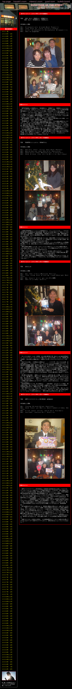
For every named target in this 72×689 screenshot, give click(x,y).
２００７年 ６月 (7, 582)
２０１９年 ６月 (7, 234)
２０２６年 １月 (7, 43)
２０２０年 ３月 (7, 212)
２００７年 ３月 (7, 589)
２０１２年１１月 (7, 425)
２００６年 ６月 (7, 611)
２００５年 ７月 (7, 637)
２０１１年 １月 (7, 478)
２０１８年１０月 (7, 253)
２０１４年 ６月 (7, 379)
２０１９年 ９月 (7, 227)
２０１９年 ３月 (7, 241)
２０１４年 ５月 (7, 381)
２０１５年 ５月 (7, 352)
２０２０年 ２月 (7, 215)
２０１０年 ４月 (7, 500)
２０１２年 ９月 (7, 430)
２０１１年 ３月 (7, 473)
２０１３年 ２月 (7, 418)
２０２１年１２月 (7, 162)
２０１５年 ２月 (7, 360)
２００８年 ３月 (7, 560)
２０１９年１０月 (7, 224)
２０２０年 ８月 (7, 200)
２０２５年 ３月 (7, 67)
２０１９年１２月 (7, 220)
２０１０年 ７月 (7, 493)
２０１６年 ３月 (7, 328)
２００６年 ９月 (7, 604)
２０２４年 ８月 (7, 84)
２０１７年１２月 (7, 278)
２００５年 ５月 (7, 642)
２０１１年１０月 (7, 456)
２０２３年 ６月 (7, 118)
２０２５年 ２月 (7, 70)
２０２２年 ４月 (7, 152)
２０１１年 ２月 (7, 476)
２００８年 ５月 (7, 555)
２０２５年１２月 (7, 46)
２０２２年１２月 (7, 133)
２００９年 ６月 (7, 524)
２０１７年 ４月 (7, 297)
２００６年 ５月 (7, 613)
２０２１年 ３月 (7, 183)
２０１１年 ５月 (7, 468)
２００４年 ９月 (7, 662)
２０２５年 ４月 (7, 65)
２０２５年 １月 (7, 72)
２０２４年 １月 (7, 101)
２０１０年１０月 (7, 485)
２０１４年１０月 (7, 369)
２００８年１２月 (7, 538)
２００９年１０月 (7, 514)
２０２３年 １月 (7, 130)
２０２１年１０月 (7, 166)
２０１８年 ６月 (7, 263)
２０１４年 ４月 (7, 384)
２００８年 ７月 (7, 551)
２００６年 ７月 (7, 608)
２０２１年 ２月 (7, 186)
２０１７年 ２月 (7, 302)
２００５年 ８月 (7, 635)
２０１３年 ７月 (7, 406)
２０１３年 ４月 (7, 413)
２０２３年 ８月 (7, 113)
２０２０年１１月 (7, 193)
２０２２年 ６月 (7, 147)
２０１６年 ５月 (7, 323)
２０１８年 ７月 (7, 261)
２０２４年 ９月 (7, 82)
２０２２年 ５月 (7, 150)
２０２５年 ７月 (7, 58)
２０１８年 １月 (7, 275)
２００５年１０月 (7, 630)
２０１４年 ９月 (7, 372)
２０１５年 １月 (7, 362)
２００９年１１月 (7, 512)
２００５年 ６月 (7, 640)
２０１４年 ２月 (7, 389)
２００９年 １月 (7, 536)
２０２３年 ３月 (7, 125)
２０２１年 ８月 (7, 171)
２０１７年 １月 (7, 304)
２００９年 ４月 (7, 529)
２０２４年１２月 (7, 75)
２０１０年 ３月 (7, 502)
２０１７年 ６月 (7, 292)
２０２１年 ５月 (7, 178)
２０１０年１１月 (7, 483)
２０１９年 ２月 (7, 244)
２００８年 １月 (7, 565)
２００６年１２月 (7, 596)
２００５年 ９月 (7, 633)
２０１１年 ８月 (7, 461)
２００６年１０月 (7, 601)
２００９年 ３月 (7, 531)
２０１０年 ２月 (7, 505)
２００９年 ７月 (7, 522)
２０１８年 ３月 (7, 270)
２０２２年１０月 (7, 137)
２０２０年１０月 (7, 195)
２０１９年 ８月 (7, 229)
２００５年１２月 (7, 625)
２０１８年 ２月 (7, 273)
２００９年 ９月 (7, 517)
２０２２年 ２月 (7, 157)
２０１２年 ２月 (7, 447)
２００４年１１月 (7, 657)
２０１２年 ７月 (7, 435)
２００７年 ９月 (7, 575)
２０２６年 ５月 (7, 34)
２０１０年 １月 (7, 507)
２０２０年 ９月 (7, 198)
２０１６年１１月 (7, 309)
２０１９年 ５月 (7, 236)
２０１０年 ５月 (7, 497)
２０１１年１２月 (7, 451)
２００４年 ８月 (7, 664)
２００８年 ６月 (7, 553)
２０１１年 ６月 (7, 466)
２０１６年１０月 (7, 311)
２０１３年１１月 (7, 396)
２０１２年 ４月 (7, 442)
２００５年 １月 (7, 652)
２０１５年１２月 (7, 336)
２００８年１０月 (7, 543)
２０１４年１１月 (7, 367)
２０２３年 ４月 (7, 123)
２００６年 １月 (7, 623)
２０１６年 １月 (7, 333)
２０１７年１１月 (7, 280)
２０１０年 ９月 (7, 488)
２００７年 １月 (7, 594)
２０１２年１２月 (7, 422)
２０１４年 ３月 (7, 386)
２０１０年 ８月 (7, 490)
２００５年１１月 (7, 628)
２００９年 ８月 (7, 519)
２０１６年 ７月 (7, 319)
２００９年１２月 (7, 509)
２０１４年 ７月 (7, 377)
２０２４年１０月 (7, 79)
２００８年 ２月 (7, 563)
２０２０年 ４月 (7, 210)
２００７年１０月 (7, 572)
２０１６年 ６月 (7, 321)
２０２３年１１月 (7, 106)
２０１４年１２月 (7, 365)
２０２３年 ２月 (7, 128)
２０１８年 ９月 (7, 256)
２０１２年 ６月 (7, 437)
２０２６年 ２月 (7, 41)
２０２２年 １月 (7, 159)
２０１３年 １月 (7, 420)
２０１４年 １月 (7, 391)
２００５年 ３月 (7, 647)
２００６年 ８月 (7, 606)
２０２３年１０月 (7, 108)
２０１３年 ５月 (7, 410)
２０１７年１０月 (7, 282)
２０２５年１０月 (7, 50)
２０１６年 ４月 (7, 326)
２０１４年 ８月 (7, 374)
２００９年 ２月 (7, 534)
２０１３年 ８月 (7, 403)
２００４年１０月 (7, 659)
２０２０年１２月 (7, 191)
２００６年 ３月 (7, 618)
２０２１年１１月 (7, 164)
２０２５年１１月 (7, 48)
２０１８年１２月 (7, 249)
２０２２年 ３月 (7, 154)
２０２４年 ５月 (7, 92)
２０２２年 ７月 (7, 145)
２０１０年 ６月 (7, 495)
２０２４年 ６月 (7, 89)
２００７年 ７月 (7, 579)
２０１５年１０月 (7, 340)
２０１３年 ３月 (7, 415)
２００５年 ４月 (7, 645)
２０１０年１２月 (7, 480)
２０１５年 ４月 (7, 355)
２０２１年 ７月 (7, 174)
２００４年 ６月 (7, 669)
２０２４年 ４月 (7, 94)
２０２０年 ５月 (7, 207)
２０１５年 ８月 (7, 345)
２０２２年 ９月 (7, 140)
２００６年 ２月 (7, 621)
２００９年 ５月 (7, 526)
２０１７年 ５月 (7, 294)
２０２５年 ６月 (7, 60)
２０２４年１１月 (7, 77)
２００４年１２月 (7, 654)
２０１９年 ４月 (7, 239)
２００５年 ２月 (7, 650)
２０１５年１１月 (7, 338)
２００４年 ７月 (7, 666)
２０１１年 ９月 (7, 459)
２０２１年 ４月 (7, 181)
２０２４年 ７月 (7, 87)
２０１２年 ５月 (7, 439)
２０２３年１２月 (7, 104)
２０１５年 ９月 (7, 343)
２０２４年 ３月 (7, 96)
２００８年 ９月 (7, 546)
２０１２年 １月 (7, 449)
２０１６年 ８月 (7, 316)
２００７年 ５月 (7, 584)
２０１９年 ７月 (7, 232)
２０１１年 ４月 (7, 471)
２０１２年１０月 (7, 427)
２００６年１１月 (7, 599)
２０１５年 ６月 (7, 350)
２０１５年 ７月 (7, 348)
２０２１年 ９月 (7, 169)
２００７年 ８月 (7, 577)
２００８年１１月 (7, 541)
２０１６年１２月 (7, 307)
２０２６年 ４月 (7, 36)
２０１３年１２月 (7, 393)
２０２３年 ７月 (7, 116)
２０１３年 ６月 (7, 408)
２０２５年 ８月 (7, 55)
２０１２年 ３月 (7, 444)
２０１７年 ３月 (7, 299)
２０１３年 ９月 (7, 401)
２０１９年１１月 (7, 222)
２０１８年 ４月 (7, 268)
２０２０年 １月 (7, 217)
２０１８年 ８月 (7, 258)
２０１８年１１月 (7, 251)
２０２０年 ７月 (7, 203)
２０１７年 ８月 (7, 287)
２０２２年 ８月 (7, 142)
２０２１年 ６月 (7, 176)
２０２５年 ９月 (7, 53)
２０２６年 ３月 (7, 38)
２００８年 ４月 (7, 558)
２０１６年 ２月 (7, 331)
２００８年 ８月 (7, 548)
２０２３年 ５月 (7, 121)
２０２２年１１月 (7, 135)
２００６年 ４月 (7, 616)
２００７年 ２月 (7, 592)
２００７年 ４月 (7, 587)
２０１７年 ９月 (7, 285)
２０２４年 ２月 (7, 99)
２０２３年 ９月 (7, 111)
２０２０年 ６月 (7, 205)
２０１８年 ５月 (7, 265)
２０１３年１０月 (7, 398)
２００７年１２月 (7, 567)
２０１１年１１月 (7, 454)
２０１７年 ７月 (7, 290)
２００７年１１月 (7, 570)
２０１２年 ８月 (7, 432)
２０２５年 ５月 (7, 63)
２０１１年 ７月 (7, 464)
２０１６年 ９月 (7, 314)
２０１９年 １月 (7, 246)
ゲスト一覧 (5, 31)
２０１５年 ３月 (7, 357)
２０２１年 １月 (7, 188)
